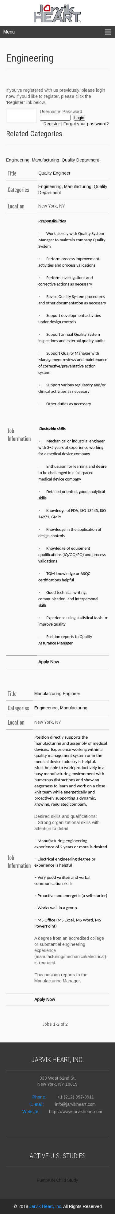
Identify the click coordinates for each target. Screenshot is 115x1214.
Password (72, 111)
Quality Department (80, 160)
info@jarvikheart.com (75, 1104)
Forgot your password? (86, 123)
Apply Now (48, 661)
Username (50, 111)
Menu (9, 31)
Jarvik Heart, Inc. (46, 1206)
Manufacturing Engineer (57, 693)
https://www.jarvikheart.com (75, 1111)
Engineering (17, 160)
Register (52, 123)
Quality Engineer (54, 173)
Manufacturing (45, 160)
